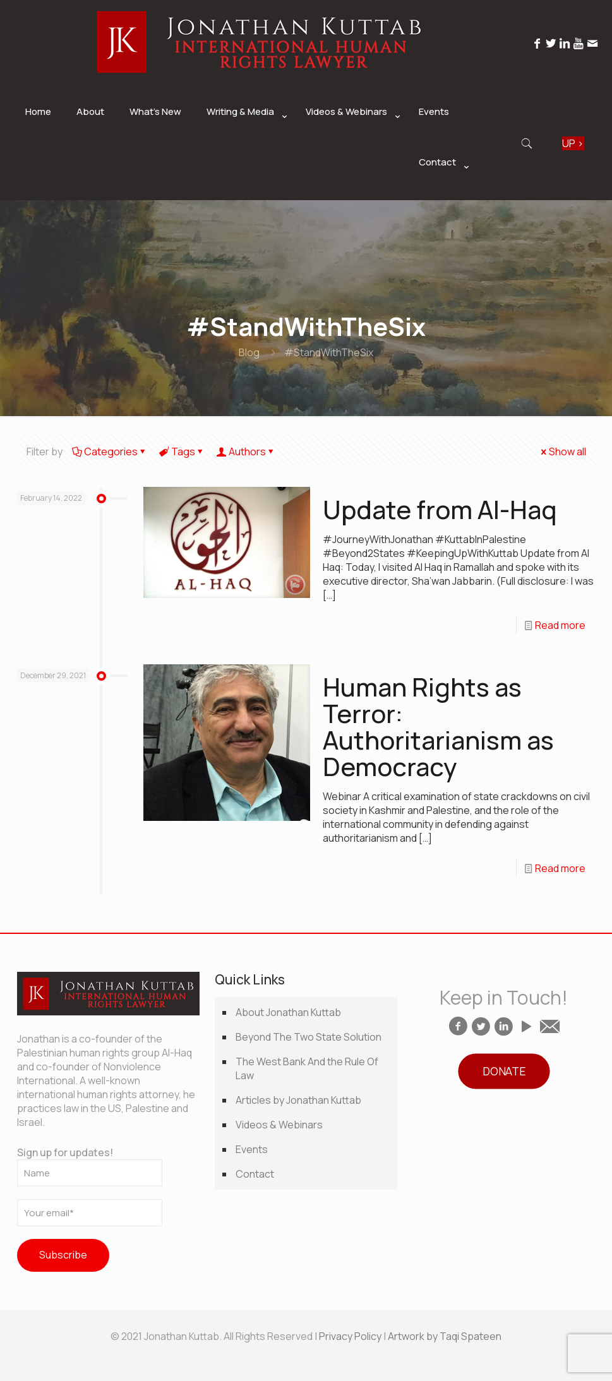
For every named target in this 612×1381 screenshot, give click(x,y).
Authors (246, 451)
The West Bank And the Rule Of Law (307, 1068)
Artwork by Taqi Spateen (444, 1336)
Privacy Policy (350, 1336)
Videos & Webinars (279, 1125)
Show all (562, 451)
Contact (255, 1174)
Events (252, 1149)
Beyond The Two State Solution (308, 1037)
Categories (110, 451)
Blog (249, 352)
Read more (560, 625)
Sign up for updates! (89, 1166)
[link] (243, 143)
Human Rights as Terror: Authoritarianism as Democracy (438, 726)
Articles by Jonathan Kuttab (298, 1100)
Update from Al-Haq (440, 509)
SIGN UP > (573, 143)
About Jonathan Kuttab (288, 1012)
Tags (182, 451)
